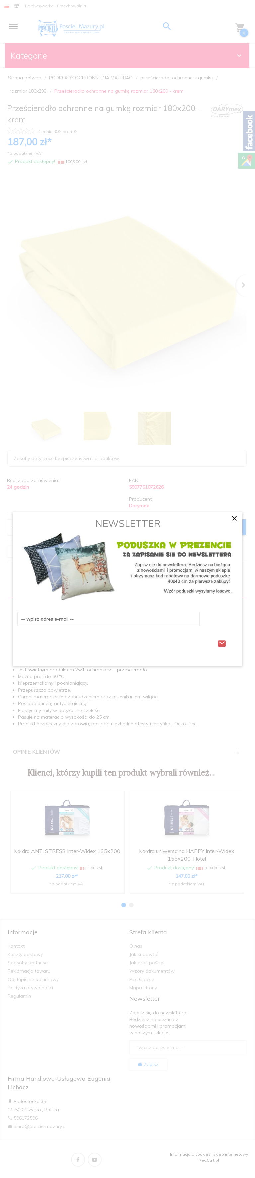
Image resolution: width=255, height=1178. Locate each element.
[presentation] (67, 642)
